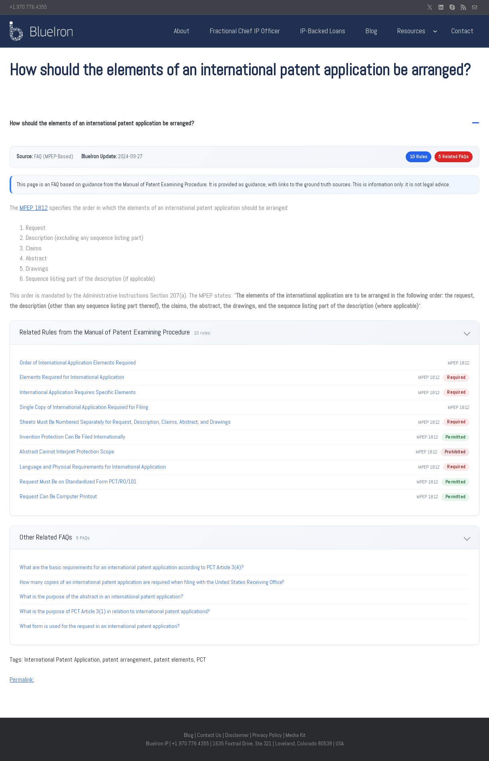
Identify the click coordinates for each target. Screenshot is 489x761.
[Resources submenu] (435, 31)
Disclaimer (237, 735)
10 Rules (418, 156)
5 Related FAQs (454, 156)
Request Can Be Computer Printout (58, 496)
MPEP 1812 (34, 207)
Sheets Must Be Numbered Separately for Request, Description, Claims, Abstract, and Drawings (125, 421)
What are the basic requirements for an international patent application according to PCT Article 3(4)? (132, 567)
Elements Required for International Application (72, 376)
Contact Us (209, 735)
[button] (244, 123)
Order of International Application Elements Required (78, 362)
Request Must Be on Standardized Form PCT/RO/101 (78, 481)
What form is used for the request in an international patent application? (100, 626)
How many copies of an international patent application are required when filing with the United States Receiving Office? (152, 582)
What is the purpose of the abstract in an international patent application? (101, 596)
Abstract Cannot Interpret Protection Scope (67, 451)
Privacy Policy (267, 735)
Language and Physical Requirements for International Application (93, 466)
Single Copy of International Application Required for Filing (84, 407)
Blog (188, 735)
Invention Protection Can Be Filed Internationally (72, 436)
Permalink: (22, 679)
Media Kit (296, 735)
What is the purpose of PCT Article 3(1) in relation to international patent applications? (115, 611)
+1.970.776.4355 (28, 7)
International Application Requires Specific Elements (78, 392)
